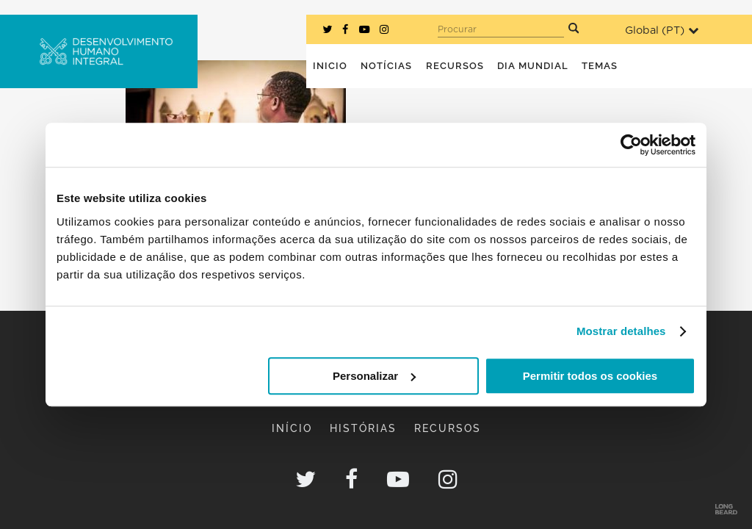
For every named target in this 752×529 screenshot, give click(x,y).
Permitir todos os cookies (590, 376)
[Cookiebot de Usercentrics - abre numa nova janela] (631, 145)
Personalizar (374, 376)
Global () (661, 30)
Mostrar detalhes (621, 331)
